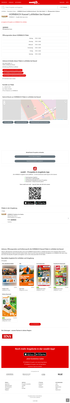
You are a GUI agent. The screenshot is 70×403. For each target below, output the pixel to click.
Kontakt (23, 388)
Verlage (23, 385)
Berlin (38, 3)
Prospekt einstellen (26, 384)
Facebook (41, 384)
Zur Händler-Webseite (35, 156)
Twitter (40, 385)
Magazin (62, 2)
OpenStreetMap (60, 119)
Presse (57, 385)
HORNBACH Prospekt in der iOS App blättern (35, 364)
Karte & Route (21, 97)
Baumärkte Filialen (11, 11)
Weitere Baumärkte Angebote (35, 161)
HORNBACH (12, 17)
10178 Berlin (63, 7)
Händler (11, 2)
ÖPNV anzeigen (8, 122)
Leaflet (54, 119)
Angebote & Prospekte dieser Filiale (12, 70)
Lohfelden (3, 11)
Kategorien (18, 2)
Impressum (58, 389)
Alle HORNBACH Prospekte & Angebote (13, 72)
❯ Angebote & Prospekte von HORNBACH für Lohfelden (14, 22)
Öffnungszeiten (8, 385)
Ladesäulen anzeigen (21, 122)
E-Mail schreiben (7, 89)
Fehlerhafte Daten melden (9, 78)
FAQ (23, 387)
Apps (67, 2)
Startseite (7, 384)
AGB (56, 388)
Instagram (41, 387)
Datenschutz (58, 387)
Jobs (56, 384)
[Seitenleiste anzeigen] (67, 400)
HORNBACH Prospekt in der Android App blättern (35, 362)
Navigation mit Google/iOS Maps (39, 122)
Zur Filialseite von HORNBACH (10, 90)
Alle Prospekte (35, 324)
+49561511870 (7, 87)
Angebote (7, 388)
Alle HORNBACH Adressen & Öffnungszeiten (14, 75)
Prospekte (4, 2)
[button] (66, 101)
